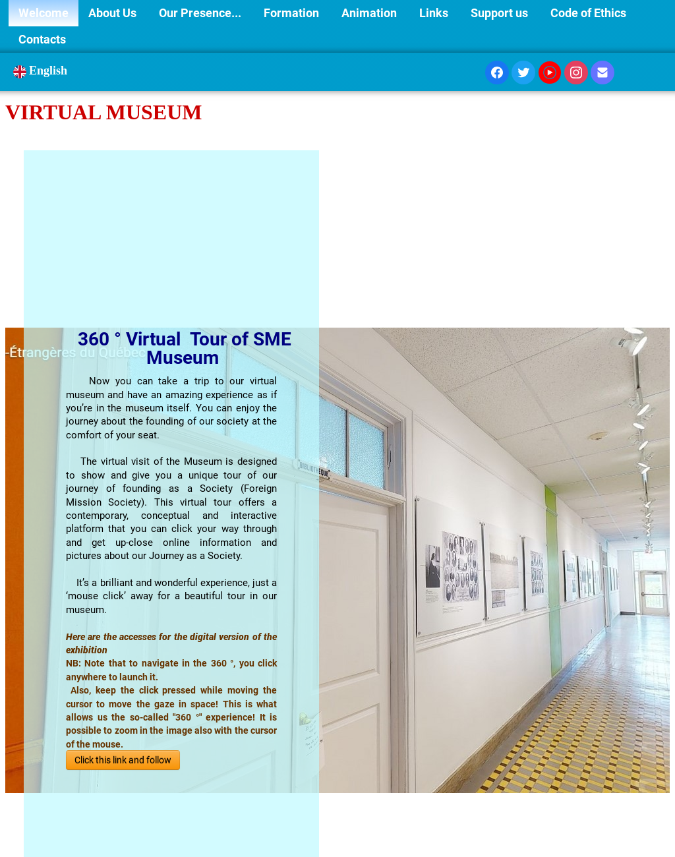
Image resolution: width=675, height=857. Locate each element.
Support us (501, 13)
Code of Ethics (588, 13)
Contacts (42, 39)
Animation (370, 13)
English (42, 70)
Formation (293, 13)
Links (435, 13)
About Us (113, 13)
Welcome (43, 13)
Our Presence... (201, 13)
